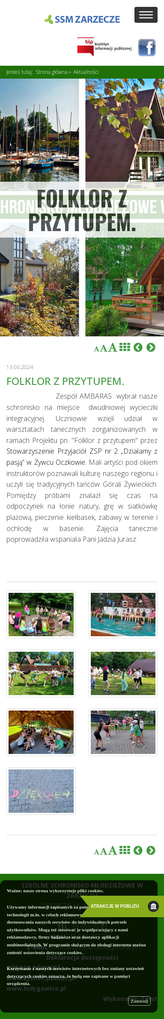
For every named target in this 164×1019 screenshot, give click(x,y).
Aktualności (86, 72)
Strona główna (52, 72)
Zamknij (139, 1001)
